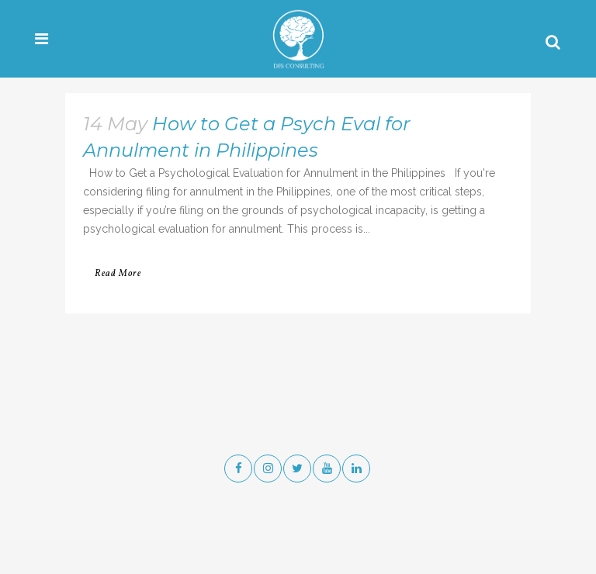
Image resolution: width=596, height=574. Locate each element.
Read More (118, 274)
